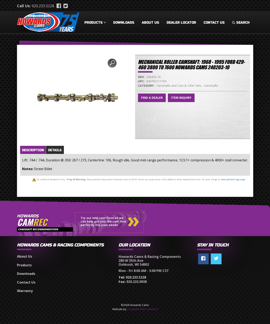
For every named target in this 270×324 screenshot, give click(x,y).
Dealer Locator (181, 22)
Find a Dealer (152, 98)
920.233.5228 (43, 5)
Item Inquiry (181, 98)
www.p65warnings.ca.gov (233, 179)
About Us (150, 22)
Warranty (25, 291)
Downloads (123, 22)
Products (95, 22)
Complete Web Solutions (142, 309)
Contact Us (214, 22)
